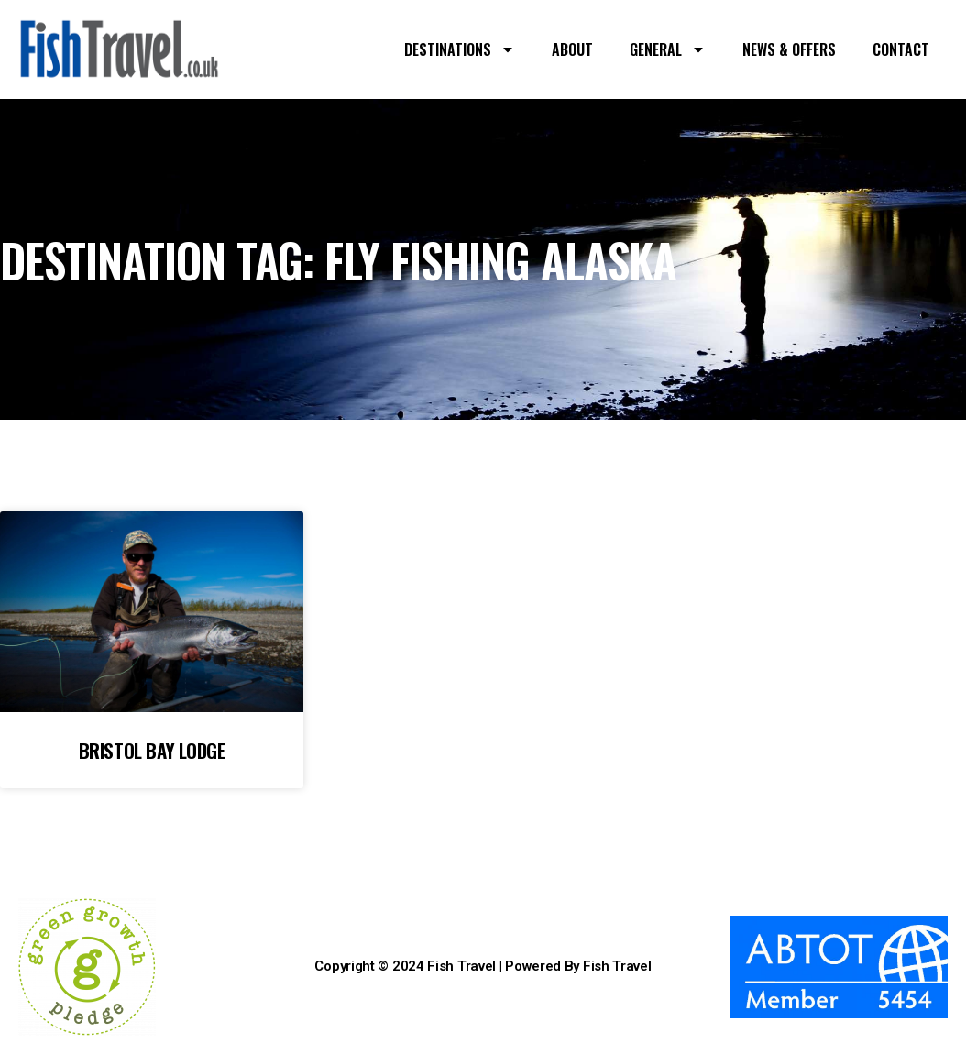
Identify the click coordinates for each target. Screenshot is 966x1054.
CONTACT (901, 49)
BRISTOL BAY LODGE (152, 750)
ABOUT (572, 49)
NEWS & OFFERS (789, 49)
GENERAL (668, 49)
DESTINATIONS (459, 49)
